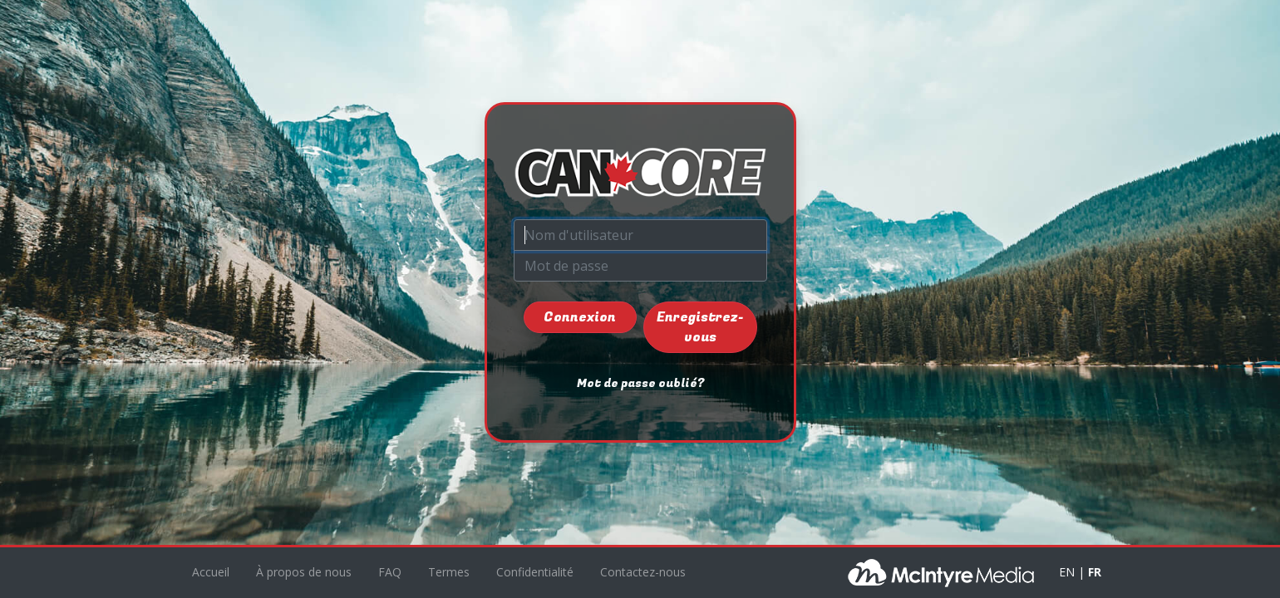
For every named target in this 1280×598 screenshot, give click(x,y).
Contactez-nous (643, 572)
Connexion (580, 317)
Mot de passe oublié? (640, 383)
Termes (449, 572)
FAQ (389, 572)
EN (1067, 572)
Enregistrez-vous (700, 327)
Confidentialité (535, 572)
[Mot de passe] (640, 266)
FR (1094, 572)
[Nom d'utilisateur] (640, 235)
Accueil (210, 572)
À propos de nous (304, 572)
